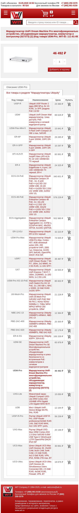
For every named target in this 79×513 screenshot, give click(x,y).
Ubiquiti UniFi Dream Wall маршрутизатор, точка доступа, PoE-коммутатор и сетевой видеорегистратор (40, 120)
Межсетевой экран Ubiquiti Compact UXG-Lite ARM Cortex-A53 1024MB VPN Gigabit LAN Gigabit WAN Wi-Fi (39, 399)
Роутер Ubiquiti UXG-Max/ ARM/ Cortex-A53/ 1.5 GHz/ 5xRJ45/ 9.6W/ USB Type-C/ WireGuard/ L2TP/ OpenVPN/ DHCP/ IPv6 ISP (40, 435)
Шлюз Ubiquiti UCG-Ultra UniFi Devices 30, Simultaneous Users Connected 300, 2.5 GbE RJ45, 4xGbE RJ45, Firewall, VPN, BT (40, 468)
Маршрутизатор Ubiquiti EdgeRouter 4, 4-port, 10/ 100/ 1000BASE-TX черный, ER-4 (40, 169)
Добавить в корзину (60, 69)
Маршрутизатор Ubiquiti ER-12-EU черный (40, 232)
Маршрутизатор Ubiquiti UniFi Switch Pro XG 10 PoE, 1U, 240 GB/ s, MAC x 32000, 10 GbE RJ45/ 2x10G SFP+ (40, 286)
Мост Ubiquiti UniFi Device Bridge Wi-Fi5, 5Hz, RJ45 (38, 410)
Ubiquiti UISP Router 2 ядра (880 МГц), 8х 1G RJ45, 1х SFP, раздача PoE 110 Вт (39, 107)
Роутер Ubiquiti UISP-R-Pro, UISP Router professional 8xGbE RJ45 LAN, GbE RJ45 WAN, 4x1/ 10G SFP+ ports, (40, 421)
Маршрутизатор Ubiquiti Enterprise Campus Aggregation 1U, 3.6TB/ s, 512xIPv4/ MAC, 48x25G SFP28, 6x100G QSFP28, (40, 223)
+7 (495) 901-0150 (32, 492)
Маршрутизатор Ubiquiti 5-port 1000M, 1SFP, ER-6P (40, 139)
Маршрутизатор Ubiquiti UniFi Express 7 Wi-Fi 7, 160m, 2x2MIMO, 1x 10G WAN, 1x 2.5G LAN (40, 273)
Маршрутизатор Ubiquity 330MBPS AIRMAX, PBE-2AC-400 (40, 323)
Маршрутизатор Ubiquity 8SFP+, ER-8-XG (40, 337)
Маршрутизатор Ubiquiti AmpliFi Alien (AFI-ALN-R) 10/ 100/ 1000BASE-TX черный (40, 158)
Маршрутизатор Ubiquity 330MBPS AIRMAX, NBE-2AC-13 (40, 315)
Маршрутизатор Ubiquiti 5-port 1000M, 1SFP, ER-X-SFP (40, 148)
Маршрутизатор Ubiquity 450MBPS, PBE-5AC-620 (40, 331)
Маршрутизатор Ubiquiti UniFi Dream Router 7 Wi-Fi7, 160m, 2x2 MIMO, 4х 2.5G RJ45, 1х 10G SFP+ (40, 262)
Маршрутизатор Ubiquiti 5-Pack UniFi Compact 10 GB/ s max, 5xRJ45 (40, 130)
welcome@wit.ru (54, 487)
